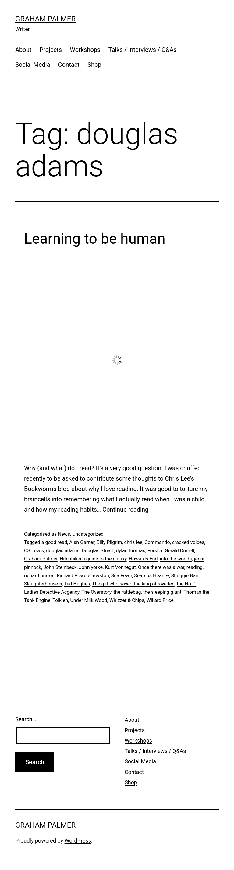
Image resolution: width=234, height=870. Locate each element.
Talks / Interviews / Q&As (142, 49)
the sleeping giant (162, 592)
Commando (157, 542)
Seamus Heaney (151, 575)
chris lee (133, 542)
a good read (54, 542)
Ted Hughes (77, 584)
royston (101, 575)
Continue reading (125, 509)
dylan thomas (130, 550)
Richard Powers (73, 575)
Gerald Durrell (179, 550)
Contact (69, 64)
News (64, 534)
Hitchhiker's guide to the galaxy (93, 559)
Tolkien (60, 600)
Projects (51, 49)
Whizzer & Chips (126, 600)
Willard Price (160, 600)
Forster (155, 550)
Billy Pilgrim (109, 542)
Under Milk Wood (88, 600)
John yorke (91, 567)
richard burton (39, 575)
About (23, 49)
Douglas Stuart (98, 550)
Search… (25, 719)
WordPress (78, 840)
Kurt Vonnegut (120, 567)
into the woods (176, 559)
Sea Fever (121, 575)
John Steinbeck (59, 567)
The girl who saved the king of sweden (133, 584)
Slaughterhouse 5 (43, 584)
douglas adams (63, 550)
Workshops (85, 49)
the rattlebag (127, 592)
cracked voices (188, 542)
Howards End (143, 559)
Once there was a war (161, 567)
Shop (94, 64)
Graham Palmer (45, 19)
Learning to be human (94, 238)
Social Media (32, 64)
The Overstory (96, 592)
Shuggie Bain (185, 575)
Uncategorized (88, 534)
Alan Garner (81, 542)
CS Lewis (34, 550)
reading (194, 567)
